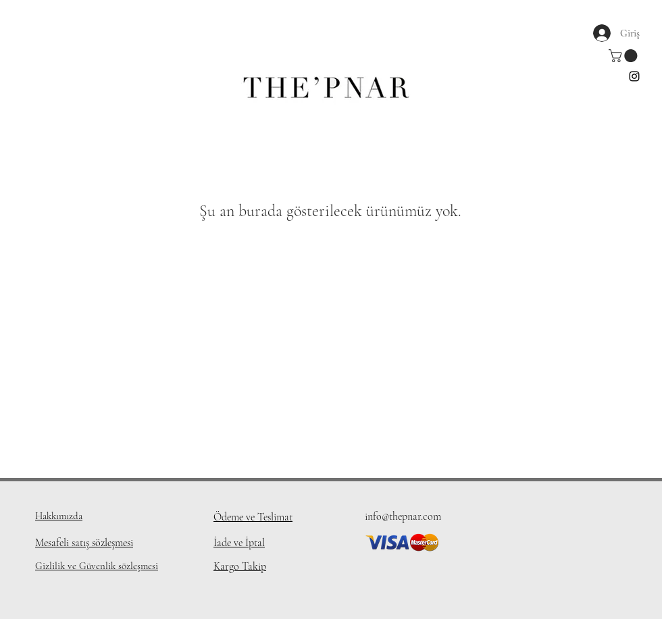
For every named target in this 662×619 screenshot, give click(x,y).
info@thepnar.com (403, 516)
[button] (624, 55)
